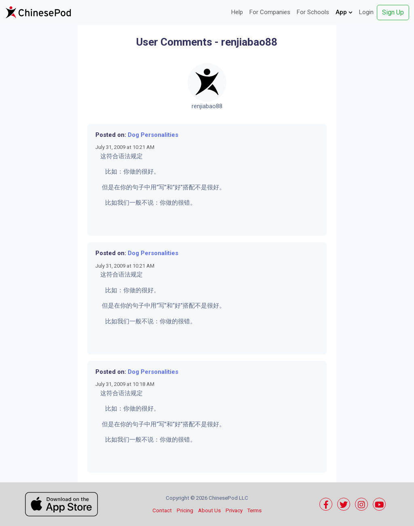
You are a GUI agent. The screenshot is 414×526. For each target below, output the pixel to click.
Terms (254, 510)
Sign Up (393, 12)
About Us (209, 510)
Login (366, 12)
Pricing (185, 510)
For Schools (313, 12)
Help (237, 12)
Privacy (234, 510)
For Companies (269, 12)
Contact (162, 510)
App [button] (344, 12)
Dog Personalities (153, 134)
